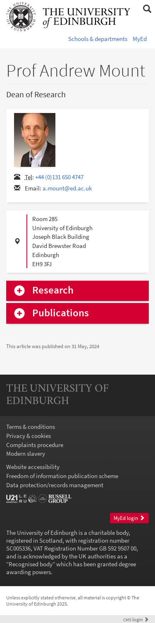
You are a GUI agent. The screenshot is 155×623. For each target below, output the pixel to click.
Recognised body (30, 564)
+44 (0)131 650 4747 (59, 177)
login (136, 619)
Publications (60, 313)
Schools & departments (97, 39)
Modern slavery (25, 453)
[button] (147, 9)
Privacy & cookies (28, 436)
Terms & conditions (30, 427)
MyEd (140, 39)
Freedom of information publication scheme (62, 476)
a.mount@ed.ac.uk (67, 188)
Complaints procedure (34, 445)
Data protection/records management (54, 485)
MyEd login (129, 518)
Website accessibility (33, 467)
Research (53, 290)
